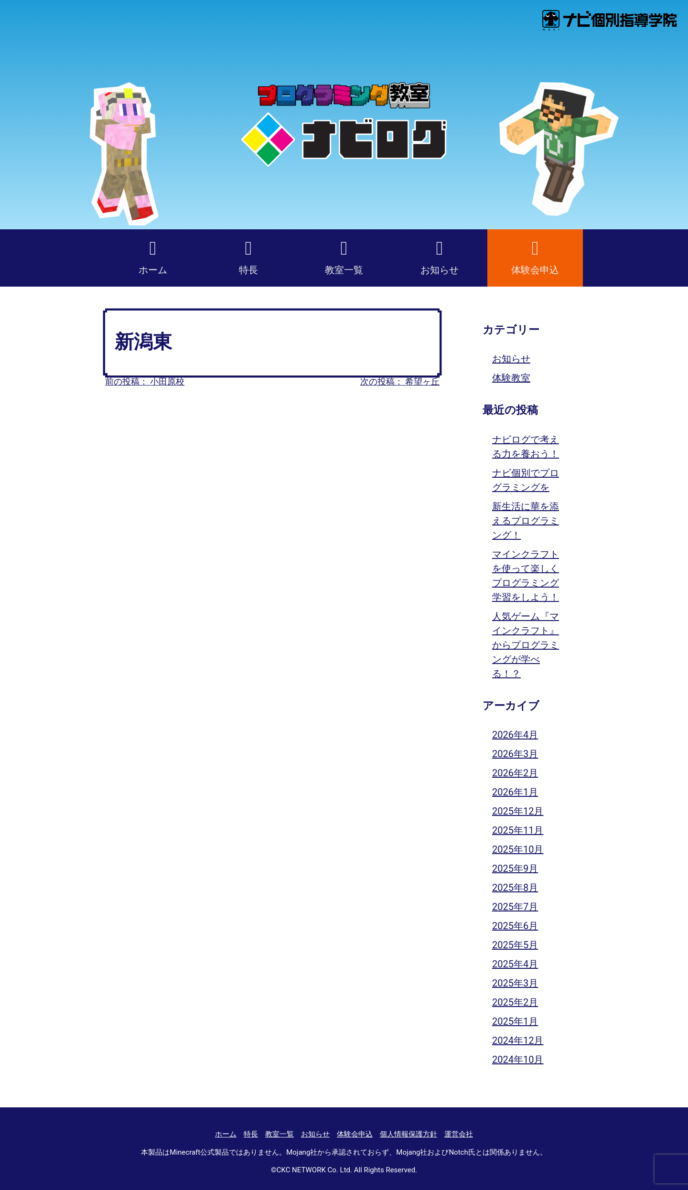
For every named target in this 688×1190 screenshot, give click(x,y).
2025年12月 (517, 811)
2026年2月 (515, 773)
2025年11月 (517, 830)
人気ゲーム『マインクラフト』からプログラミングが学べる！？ (525, 645)
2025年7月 (515, 906)
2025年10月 (517, 849)
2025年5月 (515, 945)
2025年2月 (515, 1002)
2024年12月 (517, 1040)
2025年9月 (515, 868)
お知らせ (439, 270)
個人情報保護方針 (408, 1134)
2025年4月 (515, 964)
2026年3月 (515, 754)
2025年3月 (515, 983)
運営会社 (458, 1134)
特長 (248, 270)
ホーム (153, 270)
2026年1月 (515, 792)
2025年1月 (515, 1021)
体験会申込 (535, 270)
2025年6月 (515, 926)
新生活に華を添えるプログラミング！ (525, 521)
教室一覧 (344, 270)
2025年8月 (515, 887)
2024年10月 (517, 1059)
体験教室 (511, 378)
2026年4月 (515, 734)
